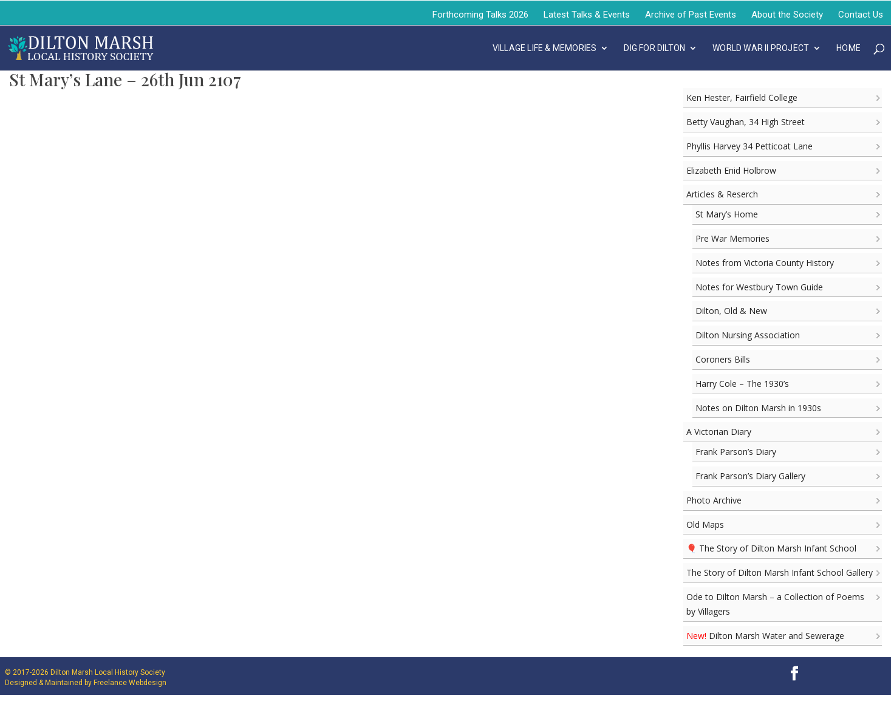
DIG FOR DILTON (654, 48)
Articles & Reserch (722, 194)
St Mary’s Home (726, 214)
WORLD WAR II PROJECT (760, 48)
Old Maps (705, 524)
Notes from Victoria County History (764, 262)
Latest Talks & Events (587, 14)
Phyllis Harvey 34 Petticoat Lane (749, 146)
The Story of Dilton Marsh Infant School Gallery (779, 572)
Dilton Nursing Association (747, 335)
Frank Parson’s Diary (735, 451)
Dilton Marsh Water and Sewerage (765, 635)
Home (848, 48)
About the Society (787, 14)
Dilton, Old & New (731, 310)
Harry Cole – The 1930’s (742, 383)
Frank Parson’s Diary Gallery (750, 476)
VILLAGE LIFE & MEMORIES (545, 48)
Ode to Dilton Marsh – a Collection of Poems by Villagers (775, 604)
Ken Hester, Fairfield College (741, 97)
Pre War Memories (732, 238)
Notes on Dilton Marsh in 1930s (758, 408)
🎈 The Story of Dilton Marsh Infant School (771, 548)
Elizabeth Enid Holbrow (731, 170)
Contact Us (860, 14)
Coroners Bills (722, 359)
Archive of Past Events (690, 14)
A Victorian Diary (718, 431)
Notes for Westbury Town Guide (759, 287)
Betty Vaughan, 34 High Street (745, 122)
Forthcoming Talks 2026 (480, 14)
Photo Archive (714, 500)
